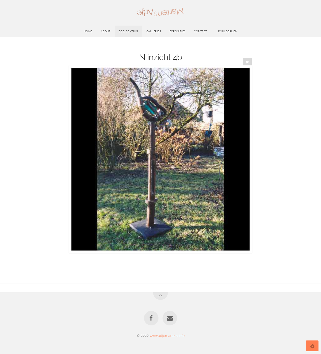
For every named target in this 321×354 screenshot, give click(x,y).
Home (88, 31)
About (106, 31)
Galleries (153, 31)
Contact (200, 31)
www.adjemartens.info (167, 335)
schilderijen (227, 31)
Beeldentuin (128, 31)
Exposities (178, 31)
